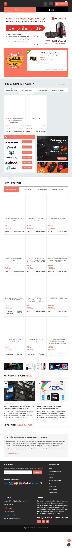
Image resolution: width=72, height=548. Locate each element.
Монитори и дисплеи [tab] (57, 189)
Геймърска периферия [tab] (58, 90)
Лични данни (52, 503)
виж (27, 142)
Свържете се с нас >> (12, 469)
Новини (51, 493)
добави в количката (19, 131)
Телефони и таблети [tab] (42, 90)
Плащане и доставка (55, 487)
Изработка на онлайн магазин (32, 544)
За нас (50, 484)
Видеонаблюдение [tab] (11, 189)
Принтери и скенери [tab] (11, 90)
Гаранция (51, 490)
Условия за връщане (55, 496)
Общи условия (53, 506)
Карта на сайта (53, 509)
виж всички (63, 84)
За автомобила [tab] (27, 189)
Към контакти (9, 528)
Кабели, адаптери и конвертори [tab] (27, 91)
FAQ (50, 499)
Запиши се (37, 488)
